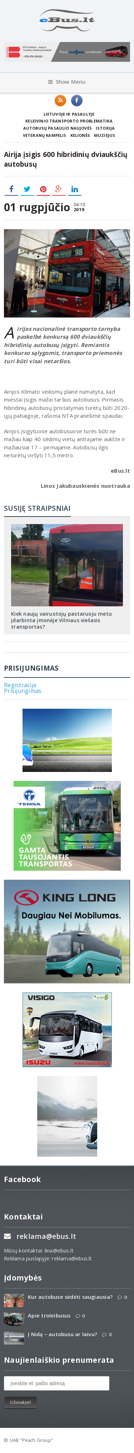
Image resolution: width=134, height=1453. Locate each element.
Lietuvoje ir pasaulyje (69, 114)
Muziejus (104, 135)
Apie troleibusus (49, 1315)
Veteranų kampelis (44, 135)
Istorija (105, 128)
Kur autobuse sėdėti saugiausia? (70, 1297)
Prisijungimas (22, 691)
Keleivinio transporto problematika (69, 121)
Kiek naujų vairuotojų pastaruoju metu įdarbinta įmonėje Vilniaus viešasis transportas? (61, 620)
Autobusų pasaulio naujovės (57, 128)
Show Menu (66, 81)
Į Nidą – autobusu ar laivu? (62, 1334)
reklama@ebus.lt (46, 1236)
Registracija (20, 685)
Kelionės (80, 135)
